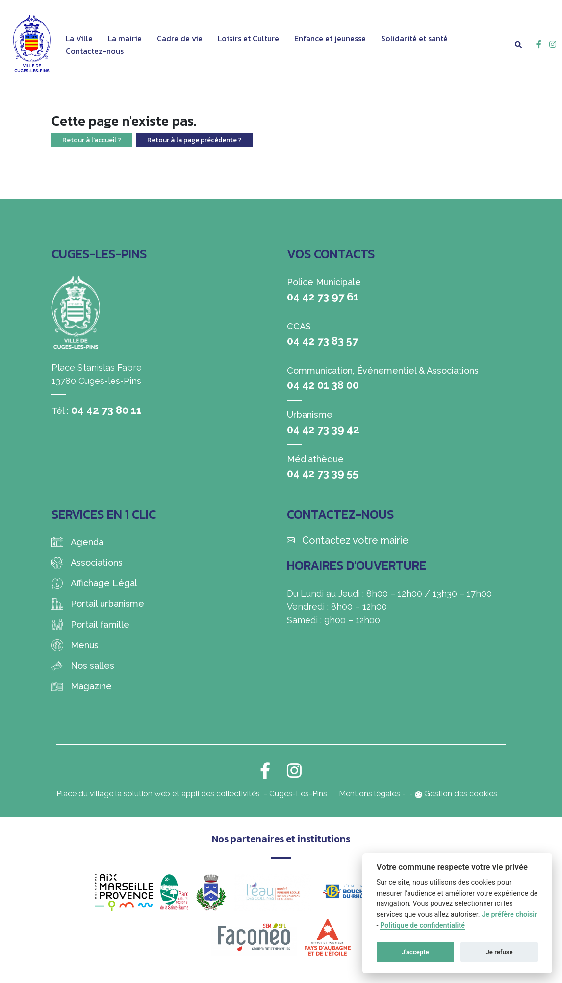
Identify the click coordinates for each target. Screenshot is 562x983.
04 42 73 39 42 (323, 429)
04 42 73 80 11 (106, 410)
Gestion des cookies (460, 793)
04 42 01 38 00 (323, 385)
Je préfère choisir (509, 914)
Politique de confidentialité (422, 925)
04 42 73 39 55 (322, 473)
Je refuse (499, 952)
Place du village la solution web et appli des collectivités (158, 793)
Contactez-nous (95, 50)
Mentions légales (369, 793)
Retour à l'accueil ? (91, 140)
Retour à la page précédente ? (194, 140)
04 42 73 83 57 (322, 340)
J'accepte (415, 952)
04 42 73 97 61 (323, 296)
